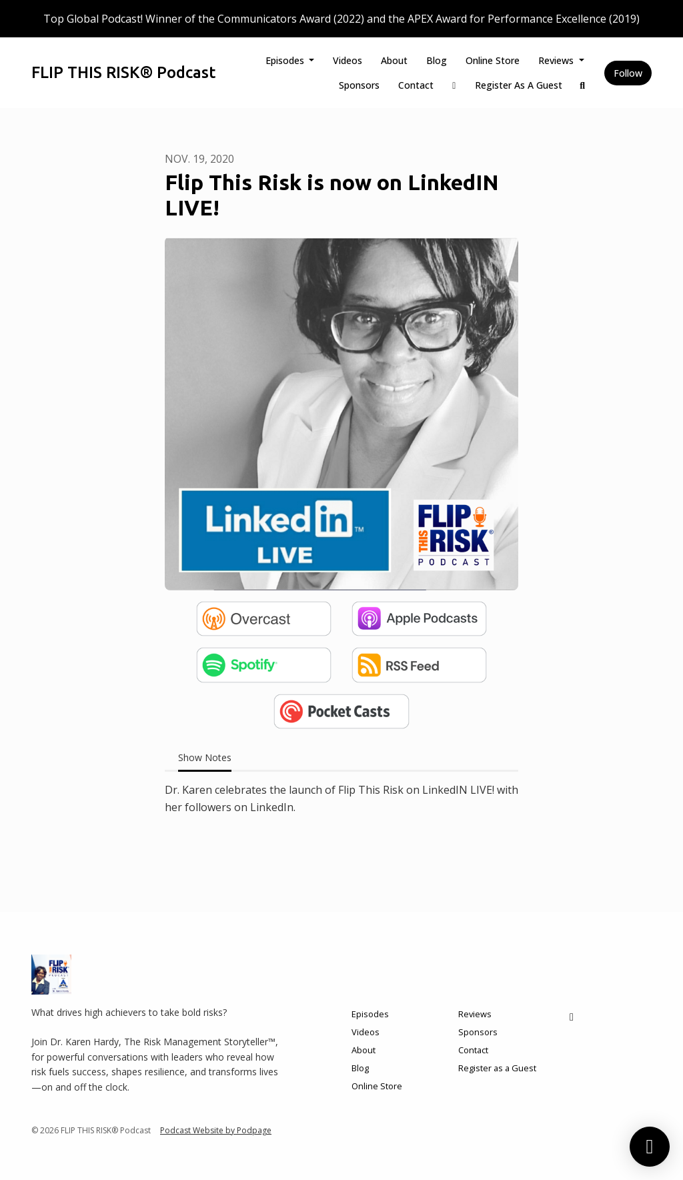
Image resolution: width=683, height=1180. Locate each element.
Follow (628, 73)
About (394, 60)
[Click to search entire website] (583, 85)
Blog (436, 60)
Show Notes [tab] (204, 757)
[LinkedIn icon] (571, 1016)
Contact (416, 85)
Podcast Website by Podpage (215, 1130)
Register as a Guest (518, 85)
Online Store (493, 60)
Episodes (286, 60)
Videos (347, 60)
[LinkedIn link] (454, 85)
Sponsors (359, 85)
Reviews (557, 60)
